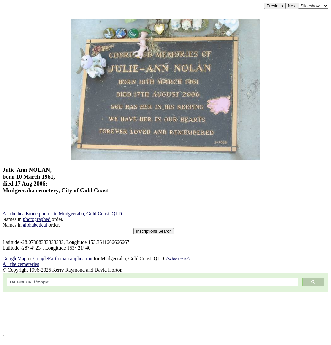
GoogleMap (14, 258)
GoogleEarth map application (63, 258)
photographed (37, 219)
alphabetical (35, 225)
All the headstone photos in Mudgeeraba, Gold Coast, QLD (62, 213)
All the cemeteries (21, 264)
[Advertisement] (165, 313)
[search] (152, 282)
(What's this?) (178, 258)
